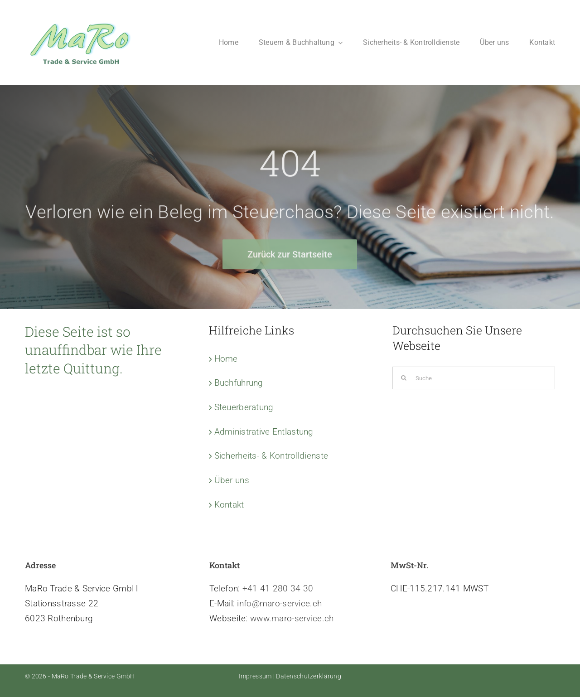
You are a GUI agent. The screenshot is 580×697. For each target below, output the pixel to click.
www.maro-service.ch (292, 618)
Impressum (255, 676)
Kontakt (229, 504)
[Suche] (473, 378)
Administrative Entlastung (264, 431)
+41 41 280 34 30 (278, 588)
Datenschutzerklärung (308, 676)
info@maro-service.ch (279, 603)
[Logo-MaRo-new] (81, 21)
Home (226, 358)
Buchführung (238, 383)
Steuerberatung (244, 407)
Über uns (231, 480)
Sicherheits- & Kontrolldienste (271, 455)
